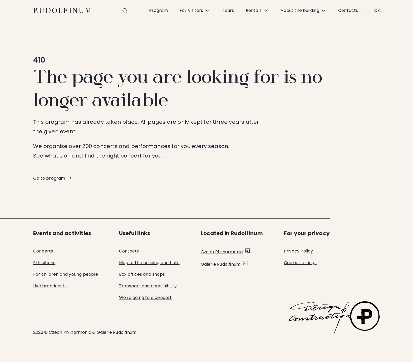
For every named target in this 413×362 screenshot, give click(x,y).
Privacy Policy (298, 251)
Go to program (49, 178)
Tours (228, 10)
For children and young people (65, 274)
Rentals (257, 10)
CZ (377, 10)
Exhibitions (44, 263)
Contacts (348, 10)
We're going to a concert (145, 297)
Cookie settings (300, 263)
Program (158, 10)
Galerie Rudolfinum (221, 264)
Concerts (43, 251)
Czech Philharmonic (222, 252)
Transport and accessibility (148, 286)
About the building (304, 10)
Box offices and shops (142, 274)
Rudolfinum (62, 10)
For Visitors (195, 10)
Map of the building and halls (149, 263)
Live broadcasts (50, 286)
